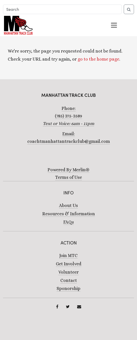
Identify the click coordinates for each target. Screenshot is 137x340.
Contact (68, 280)
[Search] (62, 9)
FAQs (68, 222)
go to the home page (98, 59)
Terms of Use (68, 177)
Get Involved (68, 263)
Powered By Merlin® (68, 169)
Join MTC (68, 255)
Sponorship (68, 288)
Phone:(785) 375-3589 (68, 116)
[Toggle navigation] (114, 25)
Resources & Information (68, 213)
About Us (68, 205)
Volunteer (68, 272)
